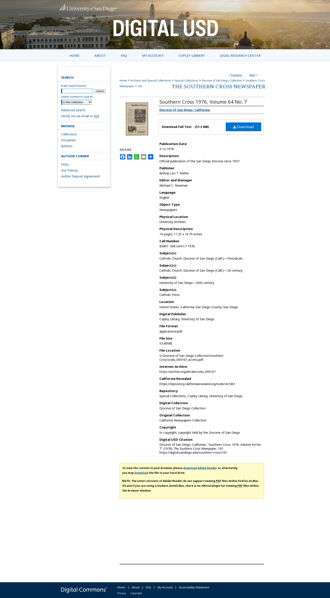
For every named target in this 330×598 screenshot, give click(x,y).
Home (123, 80)
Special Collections (186, 80)
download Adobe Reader (200, 468)
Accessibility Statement (194, 587)
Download (243, 126)
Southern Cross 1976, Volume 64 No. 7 (203, 101)
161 (140, 86)
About (135, 587)
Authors (66, 146)
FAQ (148, 587)
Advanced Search (73, 110)
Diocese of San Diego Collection (222, 80)
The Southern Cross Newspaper (218, 87)
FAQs (65, 164)
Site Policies (69, 170)
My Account (165, 587)
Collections (69, 134)
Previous (236, 75)
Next (252, 75)
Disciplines (68, 140)
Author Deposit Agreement (80, 176)
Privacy (121, 593)
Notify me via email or (80, 116)
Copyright (136, 593)
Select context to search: (77, 97)
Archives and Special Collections (151, 80)
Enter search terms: (74, 86)
